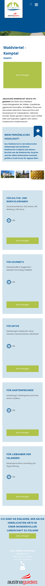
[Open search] (31, 4)
